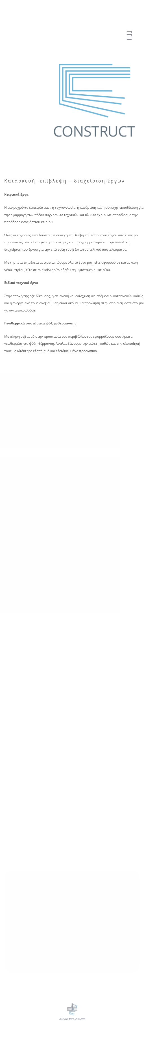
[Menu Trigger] (129, 36)
